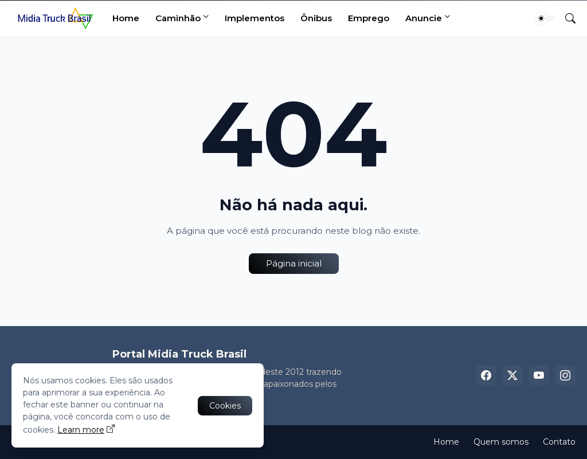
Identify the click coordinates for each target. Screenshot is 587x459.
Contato (559, 442)
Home (125, 18)
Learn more (80, 430)
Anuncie (423, 18)
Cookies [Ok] (225, 406)
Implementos (254, 18)
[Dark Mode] (545, 18)
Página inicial (294, 263)
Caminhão (178, 18)
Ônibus (316, 18)
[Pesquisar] (566, 18)
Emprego (368, 18)
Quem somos (501, 442)
